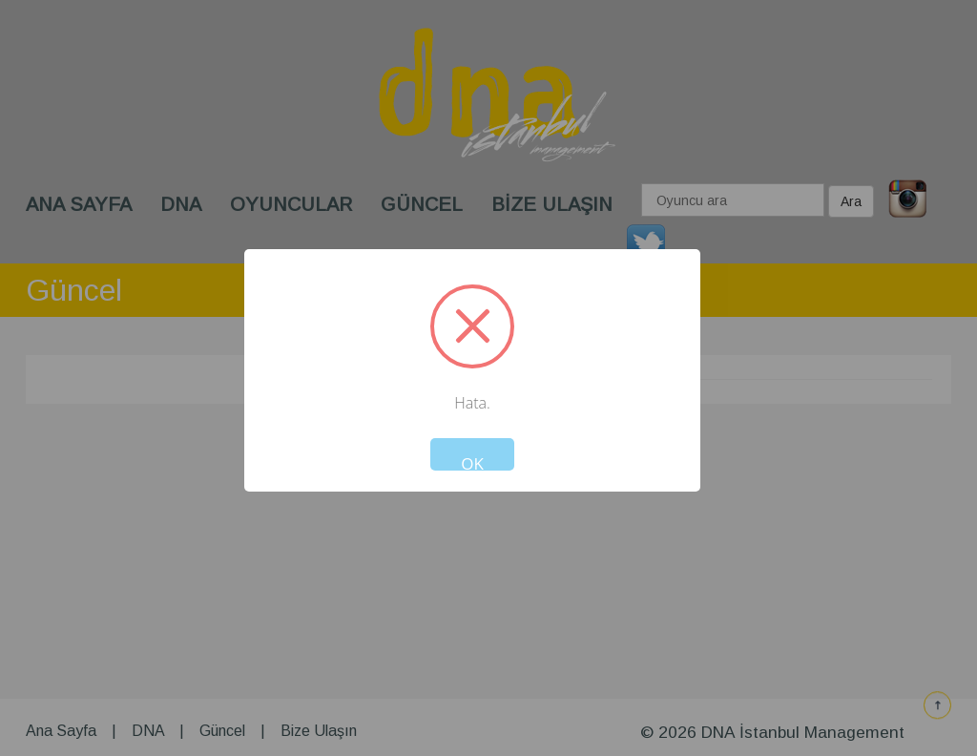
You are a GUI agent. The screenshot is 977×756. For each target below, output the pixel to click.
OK (472, 461)
